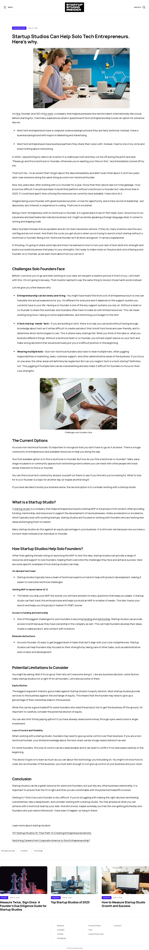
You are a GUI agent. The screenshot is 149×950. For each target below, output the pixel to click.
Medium (60, 925)
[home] (74, 7)
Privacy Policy (95, 925)
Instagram (61, 938)
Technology (38, 851)
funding (87, 619)
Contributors (19, 28)
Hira (18, 113)
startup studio (22, 508)
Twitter (60, 934)
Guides (4, 897)
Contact (117, 925)
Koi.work (48, 113)
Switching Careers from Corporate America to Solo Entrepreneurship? (51, 840)
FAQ (90, 930)
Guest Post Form (96, 934)
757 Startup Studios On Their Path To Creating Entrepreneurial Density (51, 833)
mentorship (103, 619)
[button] (8, 7)
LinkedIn (60, 930)
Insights (55, 897)
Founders (24, 851)
